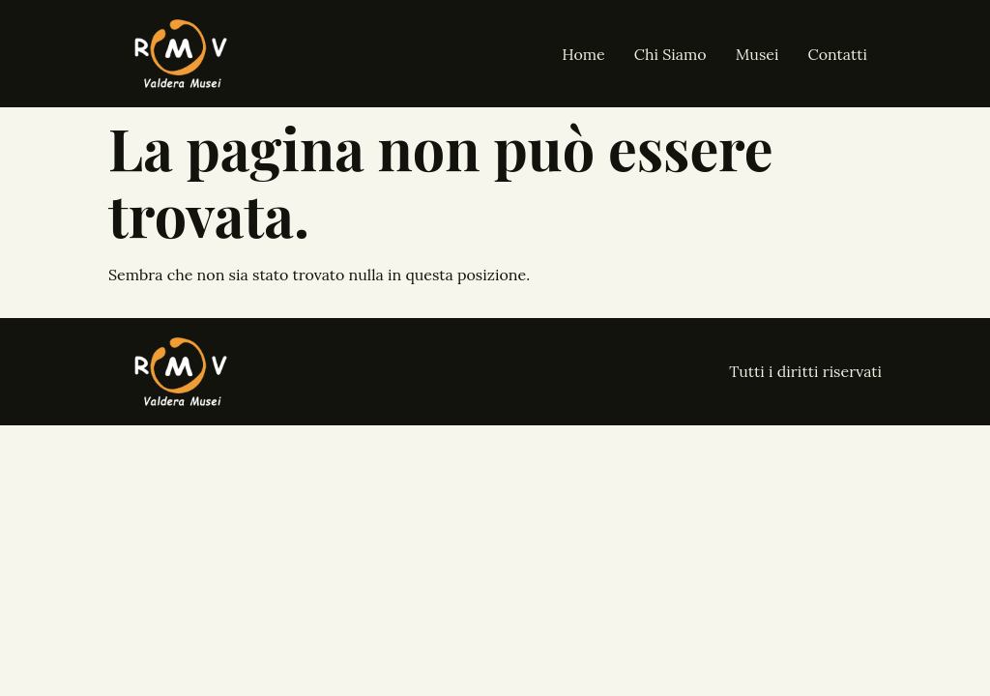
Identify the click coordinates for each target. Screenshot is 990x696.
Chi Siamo (670, 54)
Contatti (838, 54)
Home (583, 54)
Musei (757, 54)
